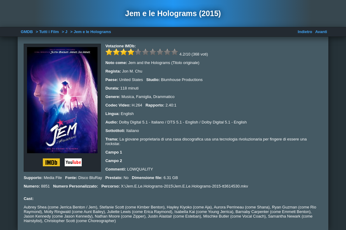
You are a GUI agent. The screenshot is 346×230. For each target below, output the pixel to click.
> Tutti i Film (47, 31)
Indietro (305, 31)
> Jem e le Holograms (90, 31)
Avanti (321, 31)
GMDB (27, 31)
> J (64, 31)
